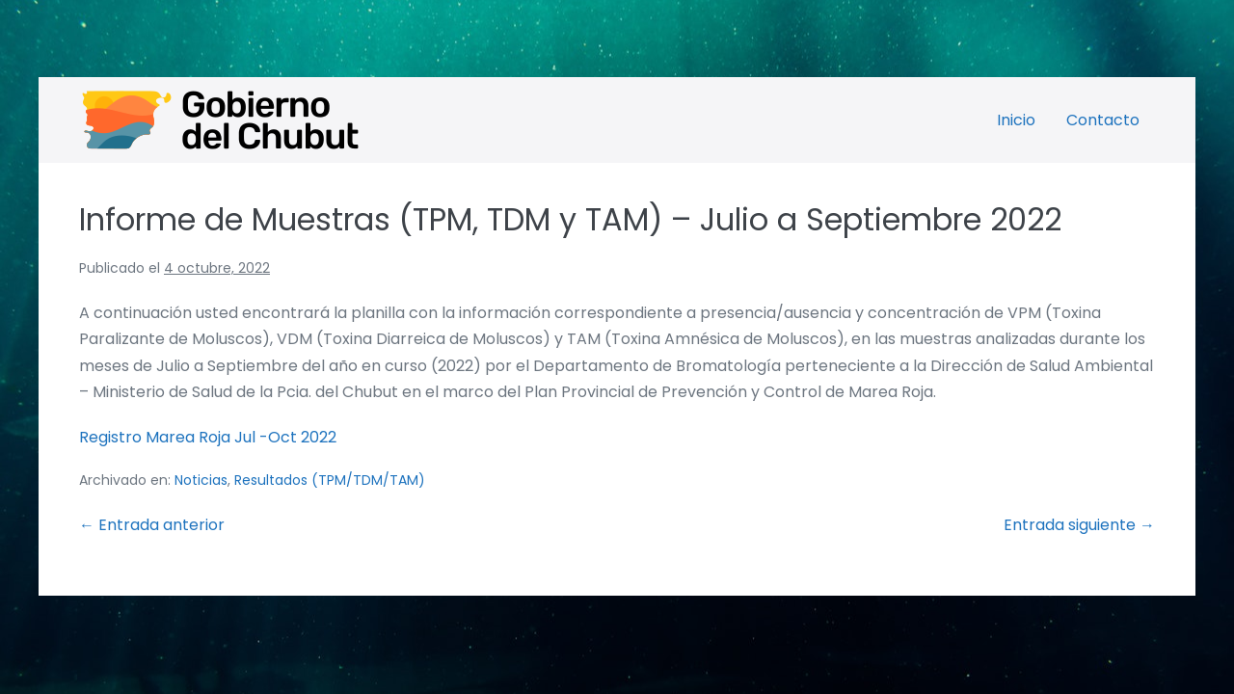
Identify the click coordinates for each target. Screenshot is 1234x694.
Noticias (201, 480)
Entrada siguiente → (1079, 525)
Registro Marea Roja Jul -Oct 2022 (207, 437)
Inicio (1016, 120)
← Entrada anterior (152, 525)
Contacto (1103, 120)
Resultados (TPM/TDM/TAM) (329, 480)
